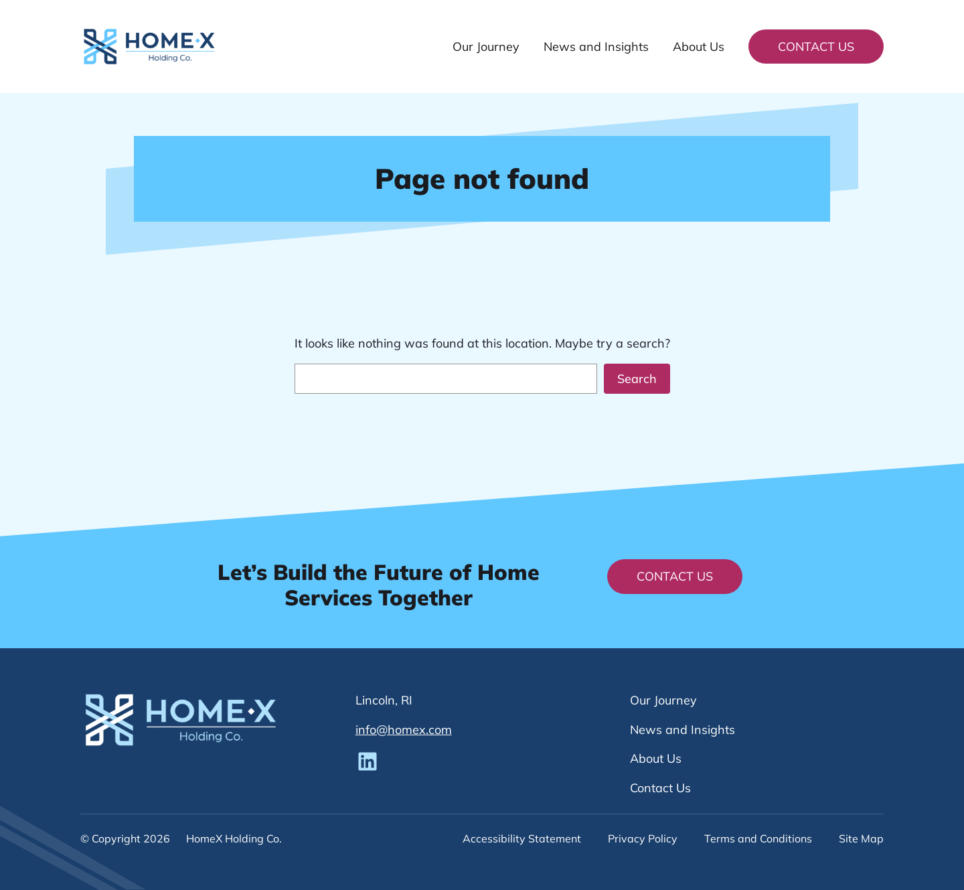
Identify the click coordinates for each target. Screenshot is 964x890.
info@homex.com (403, 729)
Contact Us (816, 46)
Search (637, 378)
